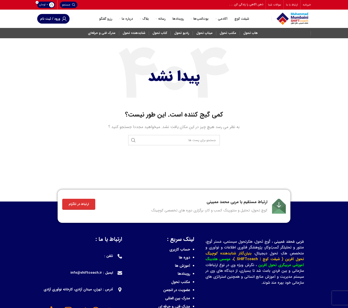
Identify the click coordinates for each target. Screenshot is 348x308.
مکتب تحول (180, 282)
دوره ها (184, 257)
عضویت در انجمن (176, 290)
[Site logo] (292, 19)
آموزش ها (182, 266)
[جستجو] (69, 4)
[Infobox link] (218, 206)
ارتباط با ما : (108, 239)
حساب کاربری (179, 249)
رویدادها (184, 274)
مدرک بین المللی (177, 298)
